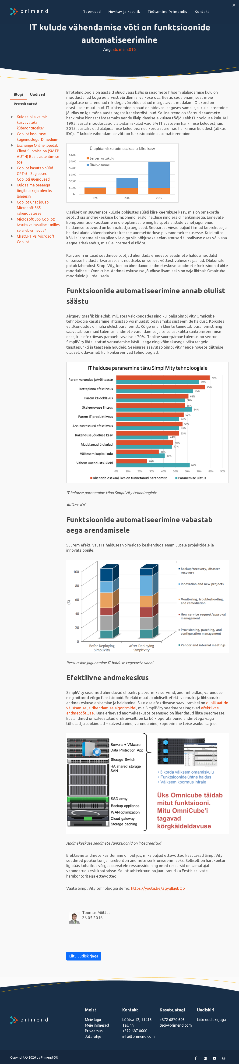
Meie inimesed (97, 1025)
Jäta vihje (93, 1036)
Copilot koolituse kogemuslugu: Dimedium (37, 137)
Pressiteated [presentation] (25, 104)
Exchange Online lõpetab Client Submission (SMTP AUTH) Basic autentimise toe (38, 153)
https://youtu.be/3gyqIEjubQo (157, 888)
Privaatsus (94, 1031)
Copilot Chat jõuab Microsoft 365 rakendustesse (33, 207)
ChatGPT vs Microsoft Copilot (35, 239)
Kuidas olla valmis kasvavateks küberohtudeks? (32, 122)
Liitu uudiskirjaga (83, 956)
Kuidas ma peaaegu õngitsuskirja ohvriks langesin (34, 190)
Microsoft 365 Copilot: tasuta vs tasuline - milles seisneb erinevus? (38, 224)
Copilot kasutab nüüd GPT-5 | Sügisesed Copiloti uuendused (35, 173)
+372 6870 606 (172, 1020)
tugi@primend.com (176, 1025)
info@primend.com (138, 1036)
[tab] (18, 94)
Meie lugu (93, 1020)
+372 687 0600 (134, 1031)
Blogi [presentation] (18, 94)
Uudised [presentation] (37, 94)
